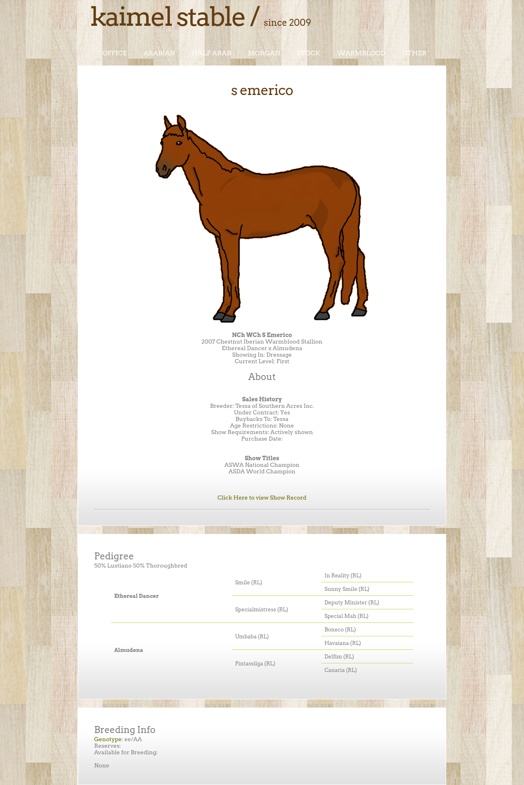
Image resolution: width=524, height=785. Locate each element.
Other (414, 53)
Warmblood (361, 53)
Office (114, 53)
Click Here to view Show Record (262, 497)
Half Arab (211, 53)
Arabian (159, 53)
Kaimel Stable (167, 16)
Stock (308, 53)
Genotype (108, 739)
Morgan (264, 53)
